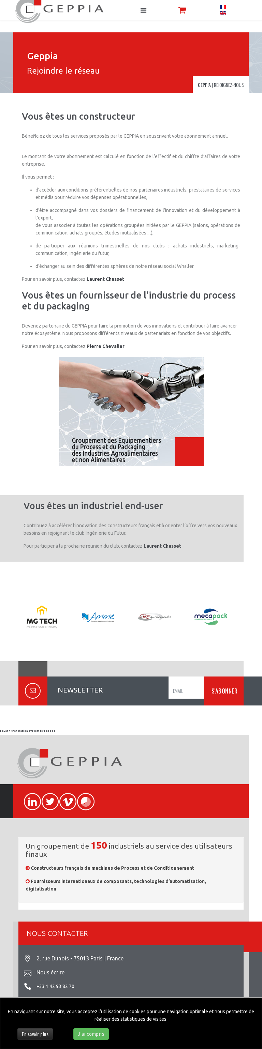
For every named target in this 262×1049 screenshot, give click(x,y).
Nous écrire (50, 972)
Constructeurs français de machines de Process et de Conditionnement (112, 868)
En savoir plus (35, 1033)
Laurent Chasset (105, 279)
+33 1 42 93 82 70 (55, 986)
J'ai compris (91, 1034)
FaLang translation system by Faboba (27, 730)
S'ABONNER (223, 690)
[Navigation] (143, 10)
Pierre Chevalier (106, 346)
